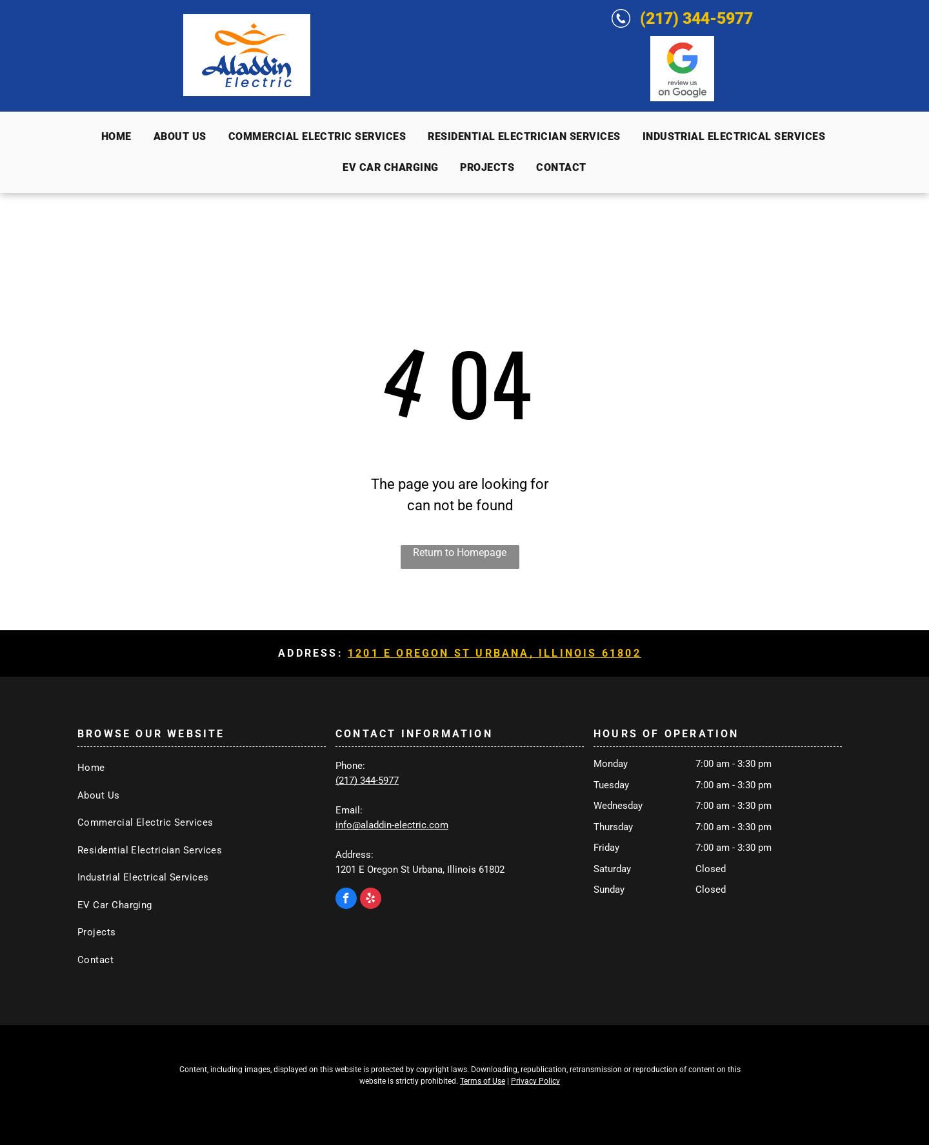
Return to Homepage (459, 552)
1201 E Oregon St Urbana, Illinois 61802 (494, 653)
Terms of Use (482, 1081)
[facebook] (346, 900)
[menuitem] (118, 136)
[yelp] (370, 900)
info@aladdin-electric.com (391, 825)
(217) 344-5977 (696, 18)
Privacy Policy (535, 1081)
